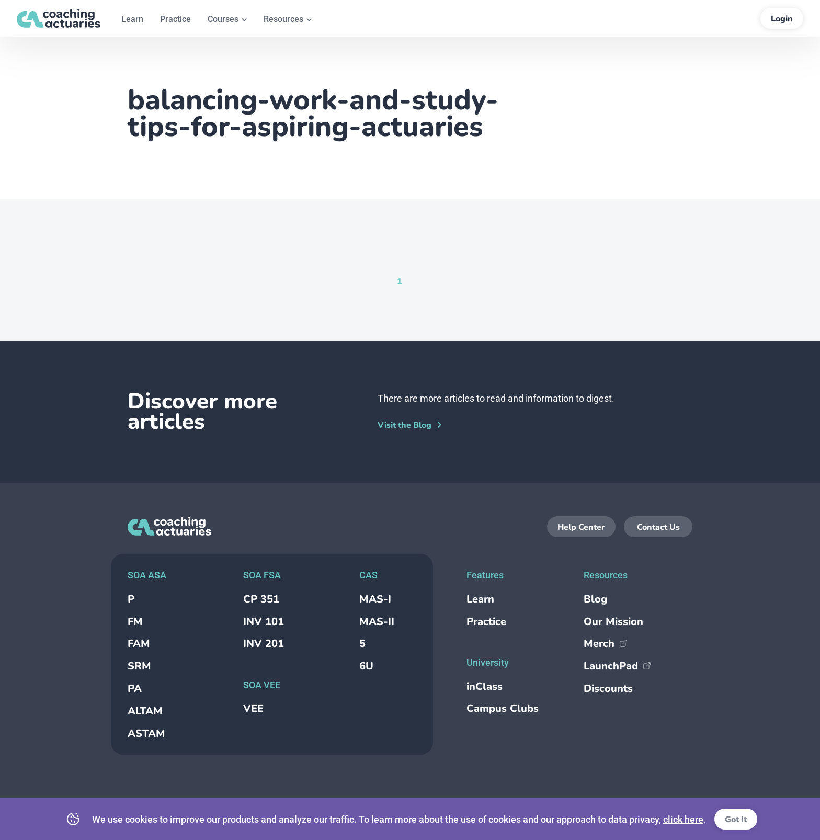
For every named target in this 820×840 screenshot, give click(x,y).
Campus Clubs (502, 708)
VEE (253, 708)
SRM (139, 666)
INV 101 (263, 622)
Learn (480, 599)
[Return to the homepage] (58, 18)
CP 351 (261, 599)
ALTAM (145, 711)
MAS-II (376, 622)
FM (135, 622)
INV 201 (263, 644)
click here (683, 819)
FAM (139, 644)
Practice (486, 622)
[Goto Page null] (417, 281)
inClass (484, 686)
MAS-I (375, 599)
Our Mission (613, 622)
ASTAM (146, 734)
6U (366, 666)
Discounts (608, 689)
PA (135, 689)
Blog (595, 599)
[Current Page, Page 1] (399, 281)
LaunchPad (617, 666)
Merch (605, 644)
